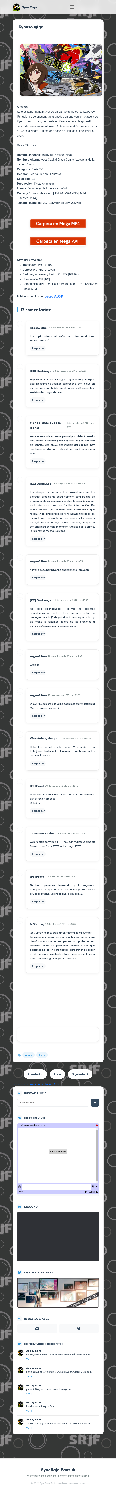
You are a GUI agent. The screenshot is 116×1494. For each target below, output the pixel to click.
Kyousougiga (30, 26)
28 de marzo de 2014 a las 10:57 (64, 327)
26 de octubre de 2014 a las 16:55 (65, 561)
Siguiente (80, 1074)
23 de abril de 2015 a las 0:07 (60, 924)
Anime (28, 1054)
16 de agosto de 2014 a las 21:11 (69, 483)
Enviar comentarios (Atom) (45, 1084)
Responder (38, 348)
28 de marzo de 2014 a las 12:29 (69, 370)
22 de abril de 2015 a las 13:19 (70, 833)
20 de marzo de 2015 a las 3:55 (75, 738)
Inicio (57, 1074)
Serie (42, 1054)
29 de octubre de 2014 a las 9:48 (65, 656)
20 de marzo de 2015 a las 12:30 (61, 785)
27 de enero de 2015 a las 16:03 (64, 695)
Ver (29, 1359)
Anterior (35, 1074)
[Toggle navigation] (71, 7)
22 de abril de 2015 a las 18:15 (60, 876)
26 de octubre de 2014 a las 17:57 (70, 600)
